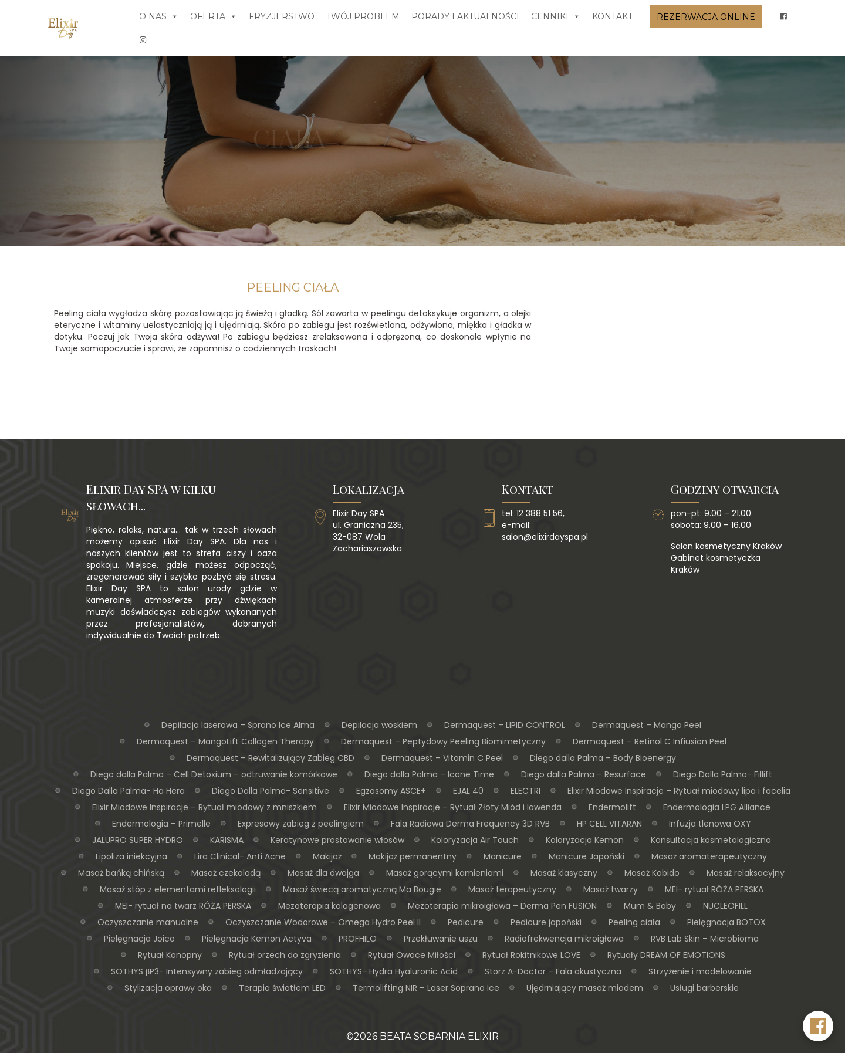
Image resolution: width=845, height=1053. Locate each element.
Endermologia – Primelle (161, 823)
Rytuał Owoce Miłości (411, 955)
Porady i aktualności (465, 16)
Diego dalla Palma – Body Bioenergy (603, 758)
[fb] (783, 16)
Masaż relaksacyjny (746, 873)
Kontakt (612, 16)
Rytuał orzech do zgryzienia (285, 955)
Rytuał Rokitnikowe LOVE (531, 955)
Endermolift (612, 807)
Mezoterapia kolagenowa (329, 906)
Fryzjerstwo (282, 16)
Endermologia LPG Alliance (716, 807)
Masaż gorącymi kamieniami (444, 873)
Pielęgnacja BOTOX (726, 922)
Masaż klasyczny (563, 873)
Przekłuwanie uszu (441, 938)
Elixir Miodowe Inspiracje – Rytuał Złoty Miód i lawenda (453, 807)
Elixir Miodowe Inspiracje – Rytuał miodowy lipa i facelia (678, 791)
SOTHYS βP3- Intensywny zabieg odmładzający (207, 971)
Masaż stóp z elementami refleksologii (178, 889)
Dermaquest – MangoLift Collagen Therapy (225, 741)
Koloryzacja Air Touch (475, 840)
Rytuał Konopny (170, 955)
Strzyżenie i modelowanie (700, 971)
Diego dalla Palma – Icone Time (429, 774)
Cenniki (555, 16)
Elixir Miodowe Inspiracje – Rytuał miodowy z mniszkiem (204, 807)
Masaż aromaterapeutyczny (709, 856)
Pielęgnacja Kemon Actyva (257, 938)
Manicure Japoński (586, 856)
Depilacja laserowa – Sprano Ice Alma (238, 725)
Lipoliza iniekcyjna (131, 856)
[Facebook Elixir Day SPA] (818, 1026)
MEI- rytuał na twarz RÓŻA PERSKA (183, 906)
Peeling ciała (634, 922)
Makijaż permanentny (413, 856)
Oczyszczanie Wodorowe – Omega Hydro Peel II (323, 922)
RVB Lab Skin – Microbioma (705, 938)
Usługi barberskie (704, 988)
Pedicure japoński (546, 922)
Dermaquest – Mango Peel (646, 725)
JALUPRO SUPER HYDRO (137, 840)
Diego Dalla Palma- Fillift (722, 774)
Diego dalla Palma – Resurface (583, 774)
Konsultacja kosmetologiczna (711, 840)
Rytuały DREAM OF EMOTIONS (666, 955)
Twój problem (363, 16)
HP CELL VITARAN (609, 823)
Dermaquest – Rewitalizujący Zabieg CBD (270, 758)
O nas (158, 16)
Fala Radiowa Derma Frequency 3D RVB (470, 823)
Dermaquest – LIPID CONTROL (504, 725)
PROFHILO (358, 938)
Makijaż (327, 856)
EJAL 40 (468, 791)
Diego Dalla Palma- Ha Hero (128, 791)
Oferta (213, 16)
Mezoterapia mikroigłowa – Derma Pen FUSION (502, 906)
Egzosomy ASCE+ (391, 791)
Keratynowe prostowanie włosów (337, 840)
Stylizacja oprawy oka (168, 988)
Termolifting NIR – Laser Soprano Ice (426, 988)
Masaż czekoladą (226, 873)
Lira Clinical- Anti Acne (240, 856)
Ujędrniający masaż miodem (584, 988)
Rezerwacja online (706, 17)
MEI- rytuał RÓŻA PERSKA (714, 889)
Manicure (503, 856)
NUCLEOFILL (725, 906)
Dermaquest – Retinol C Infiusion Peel (649, 741)
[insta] (143, 40)
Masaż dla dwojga (323, 873)
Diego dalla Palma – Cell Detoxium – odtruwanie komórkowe (213, 774)
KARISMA (227, 840)
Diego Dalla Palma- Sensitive (270, 791)
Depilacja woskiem (379, 725)
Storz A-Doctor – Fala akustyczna (553, 971)
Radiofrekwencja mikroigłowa (564, 938)
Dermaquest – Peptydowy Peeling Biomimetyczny (443, 741)
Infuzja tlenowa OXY (710, 823)
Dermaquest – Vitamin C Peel (442, 758)
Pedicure (466, 922)
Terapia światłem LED (282, 988)
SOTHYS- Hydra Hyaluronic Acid (394, 971)
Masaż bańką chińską (121, 873)
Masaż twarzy (610, 889)
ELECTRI (525, 791)
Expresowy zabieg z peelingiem (301, 823)
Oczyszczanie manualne (147, 922)
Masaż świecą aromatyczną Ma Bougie (362, 889)
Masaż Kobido (652, 873)
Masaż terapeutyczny (512, 889)
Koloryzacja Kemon (585, 840)
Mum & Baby (650, 906)
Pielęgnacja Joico (139, 938)
